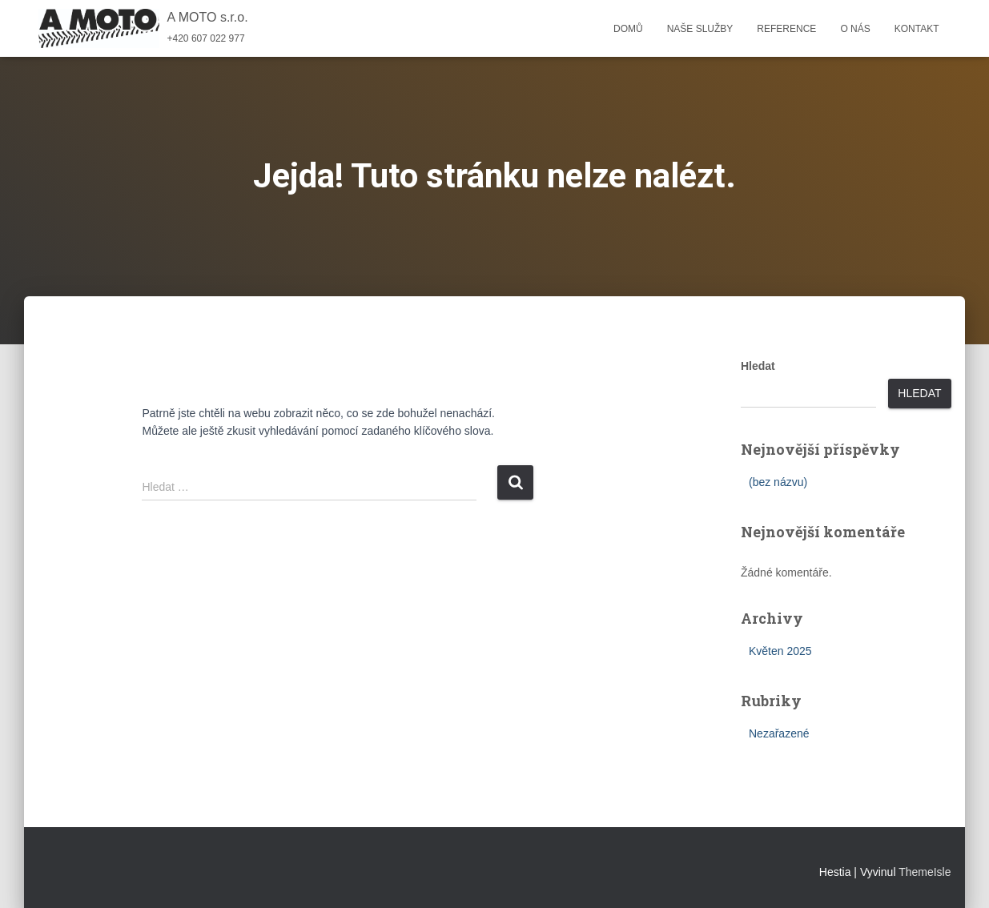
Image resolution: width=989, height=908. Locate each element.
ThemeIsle (925, 872)
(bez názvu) (778, 482)
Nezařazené (779, 733)
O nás (855, 28)
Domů (628, 28)
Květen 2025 (780, 651)
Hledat (758, 366)
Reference (786, 28)
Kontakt (917, 28)
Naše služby (700, 28)
